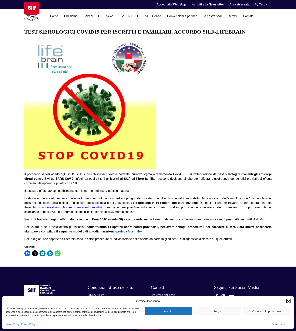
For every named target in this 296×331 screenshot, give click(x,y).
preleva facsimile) (129, 231)
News (109, 16)
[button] (288, 301)
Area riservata (239, 4)
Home (54, 16)
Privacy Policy (28, 324)
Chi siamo (71, 16)
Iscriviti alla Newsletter (207, 4)
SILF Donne (153, 16)
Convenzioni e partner (182, 16)
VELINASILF (130, 16)
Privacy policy (96, 295)
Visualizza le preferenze (267, 311)
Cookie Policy (12, 324)
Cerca (261, 4)
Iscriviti (232, 16)
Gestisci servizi (279, 324)
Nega (217, 311)
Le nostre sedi (212, 16)
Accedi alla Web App (171, 4)
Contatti (248, 16)
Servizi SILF (92, 16)
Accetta (168, 311)
